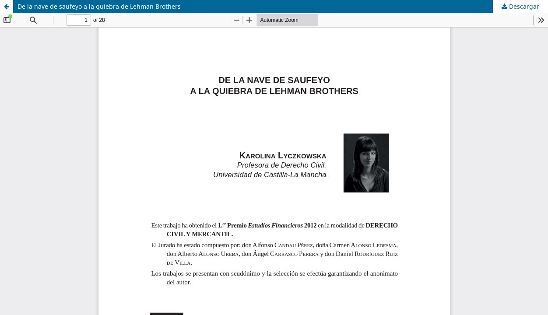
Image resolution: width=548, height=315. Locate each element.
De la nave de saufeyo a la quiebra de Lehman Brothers (99, 6)
